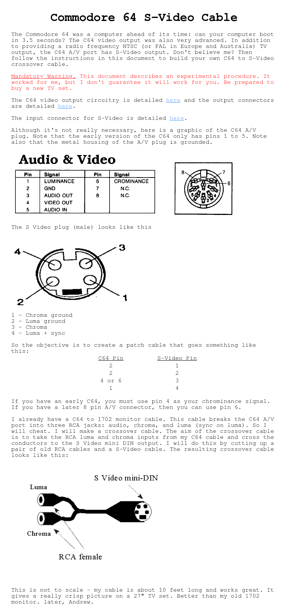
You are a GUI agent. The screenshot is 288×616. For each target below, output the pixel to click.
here (173, 100)
